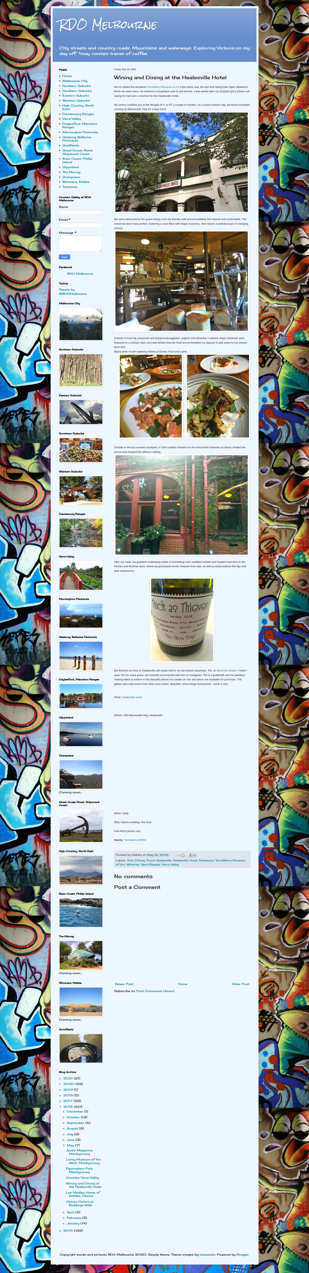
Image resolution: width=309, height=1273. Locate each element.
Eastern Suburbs (75, 95)
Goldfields (70, 145)
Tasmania (69, 186)
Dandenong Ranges (78, 114)
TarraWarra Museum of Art (163, 87)
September (76, 1122)
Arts (130, 860)
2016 (68, 1106)
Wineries (133, 864)
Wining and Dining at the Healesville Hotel (83, 1185)
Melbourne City (74, 81)
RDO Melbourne (108, 24)
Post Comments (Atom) (155, 991)
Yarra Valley (170, 864)
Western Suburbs (76, 100)
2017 (68, 1101)
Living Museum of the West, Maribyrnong (83, 1161)
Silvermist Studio (226, 670)
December (75, 1111)
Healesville (163, 860)
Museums (206, 860)
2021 (68, 1078)
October (74, 1117)
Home (182, 984)
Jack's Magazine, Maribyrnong (79, 1152)
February (74, 1217)
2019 (68, 1089)
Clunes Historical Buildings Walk (79, 1203)
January (73, 1223)
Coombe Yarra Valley (82, 1177)
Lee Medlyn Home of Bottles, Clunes (83, 1194)
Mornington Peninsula (80, 132)
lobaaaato (207, 1254)
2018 (68, 1095)
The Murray (71, 172)
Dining (140, 860)
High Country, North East (78, 107)
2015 (68, 1230)
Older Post (240, 984)
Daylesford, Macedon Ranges (79, 125)
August (73, 1128)
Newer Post (124, 984)
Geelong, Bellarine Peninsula (76, 138)
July (70, 1134)
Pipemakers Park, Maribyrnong (79, 1170)
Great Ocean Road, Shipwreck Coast (77, 152)
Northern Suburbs (76, 86)
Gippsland (70, 167)
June (71, 1139)
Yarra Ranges (150, 864)
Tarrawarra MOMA (135, 839)
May (71, 1145)
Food (150, 860)
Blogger (243, 1254)
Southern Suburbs (77, 90)
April (71, 1212)
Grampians (71, 177)
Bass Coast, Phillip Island (77, 160)
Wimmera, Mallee (76, 181)
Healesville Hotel (132, 697)
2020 (69, 1084)
